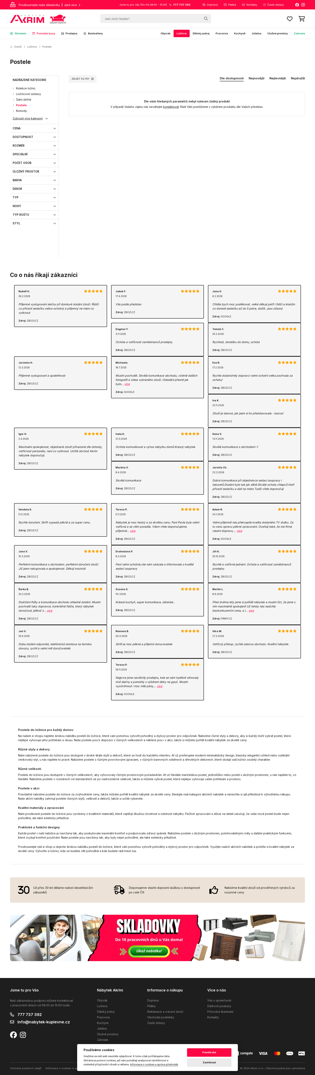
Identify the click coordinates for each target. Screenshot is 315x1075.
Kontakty (249, 4)
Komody (21, 110)
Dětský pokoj (201, 33)
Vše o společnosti (219, 1000)
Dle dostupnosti (232, 78)
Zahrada (299, 33)
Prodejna (69, 33)
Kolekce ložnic (26, 88)
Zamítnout (209, 1062)
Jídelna (256, 33)
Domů (16, 46)
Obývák (166, 33)
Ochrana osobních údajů (25, 1068)
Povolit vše (209, 1052)
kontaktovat (171, 106)
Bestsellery (93, 33)
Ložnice (182, 33)
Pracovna (222, 33)
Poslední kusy (43, 33)
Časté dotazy (273, 4)
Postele (47, 46)
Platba (230, 4)
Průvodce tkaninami (220, 1011)
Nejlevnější (277, 78)
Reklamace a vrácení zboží (165, 1011)
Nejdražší (298, 78)
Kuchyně (239, 33)
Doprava (210, 4)
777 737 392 (29, 1014)
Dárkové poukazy (219, 1006)
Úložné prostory (277, 33)
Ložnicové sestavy (28, 94)
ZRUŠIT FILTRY (83, 78)
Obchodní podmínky (160, 1017)
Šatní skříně (23, 99)
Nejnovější (256, 78)
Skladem (18, 33)
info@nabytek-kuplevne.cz (43, 1022)
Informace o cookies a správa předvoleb (71, 1068)
